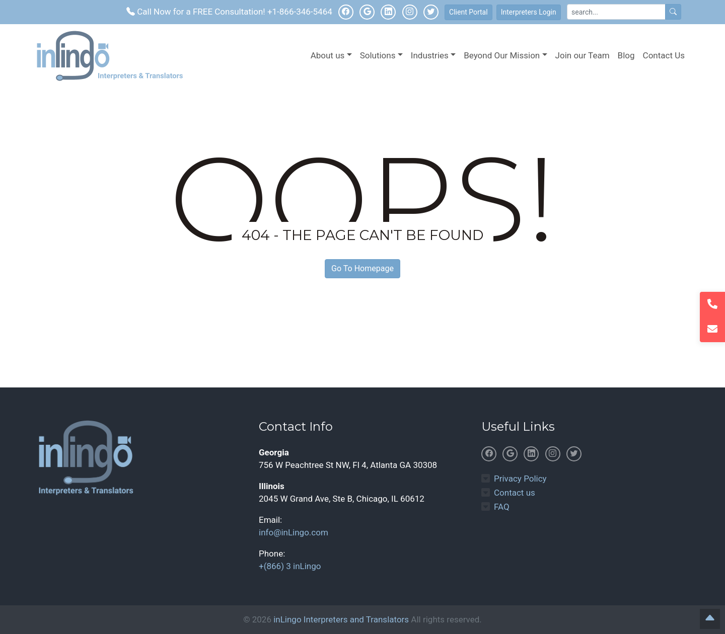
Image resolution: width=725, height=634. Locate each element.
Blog (626, 55)
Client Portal (468, 12)
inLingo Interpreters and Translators (341, 619)
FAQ (502, 507)
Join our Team (582, 55)
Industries (430, 55)
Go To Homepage (362, 268)
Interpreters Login (528, 12)
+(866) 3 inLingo (290, 566)
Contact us (514, 493)
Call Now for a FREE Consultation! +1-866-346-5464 (229, 12)
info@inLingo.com (293, 532)
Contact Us (664, 55)
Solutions (378, 55)
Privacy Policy (520, 478)
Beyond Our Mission (502, 55)
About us (328, 55)
